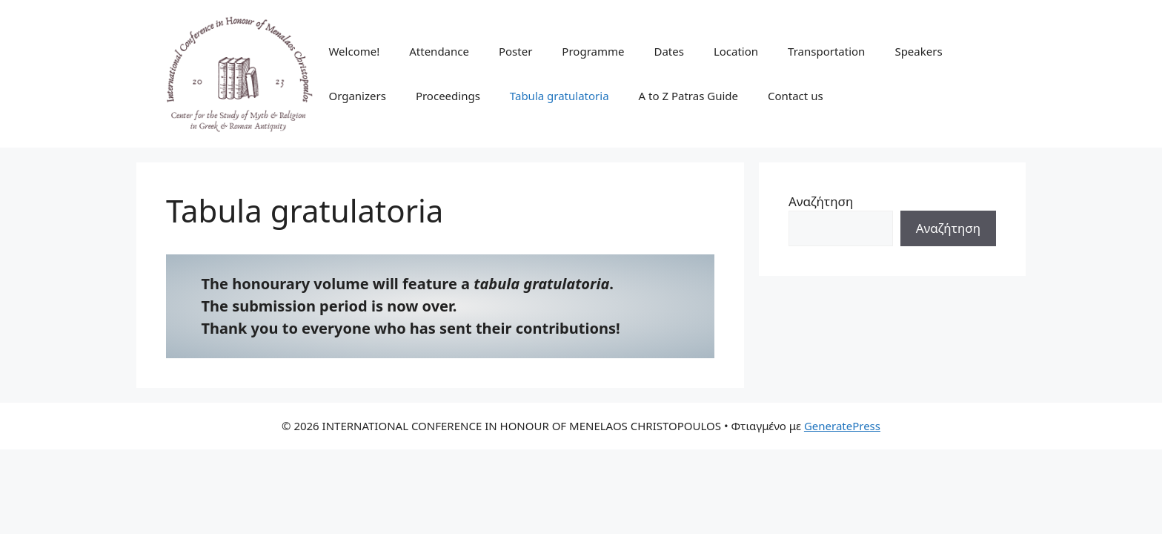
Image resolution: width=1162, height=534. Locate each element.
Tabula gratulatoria (559, 95)
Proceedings (448, 95)
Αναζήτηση (820, 201)
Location (736, 51)
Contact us (795, 95)
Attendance (439, 51)
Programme (593, 51)
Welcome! (353, 51)
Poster (515, 51)
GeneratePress (842, 425)
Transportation (826, 51)
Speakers (918, 51)
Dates (668, 51)
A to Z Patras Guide (688, 95)
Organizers (356, 95)
